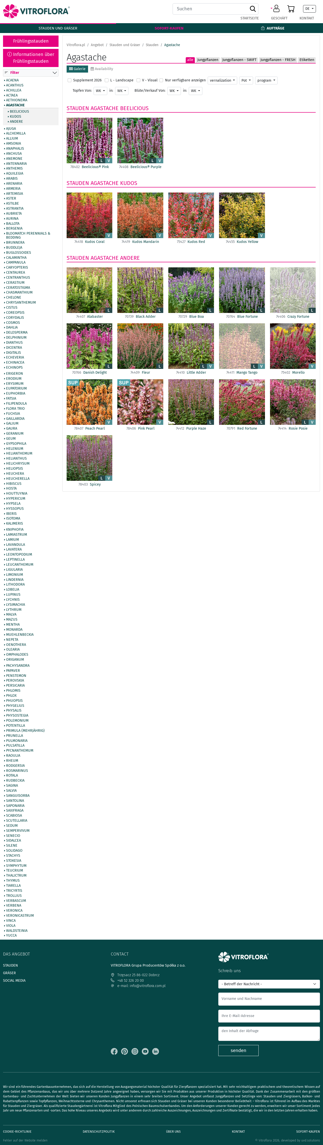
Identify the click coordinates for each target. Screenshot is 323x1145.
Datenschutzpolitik (99, 1131)
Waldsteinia (17, 931)
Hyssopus (15, 509)
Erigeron (14, 374)
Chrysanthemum (21, 303)
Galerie (77, 69)
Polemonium (17, 721)
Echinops (14, 368)
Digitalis (13, 353)
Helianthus (16, 459)
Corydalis (15, 318)
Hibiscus (13, 484)
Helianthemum (19, 454)
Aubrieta (14, 214)
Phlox (11, 696)
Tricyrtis (14, 891)
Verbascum (16, 901)
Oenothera (16, 645)
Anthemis (14, 169)
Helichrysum (18, 464)
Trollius (14, 896)
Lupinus (13, 595)
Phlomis (13, 691)
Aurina (12, 219)
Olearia (13, 650)
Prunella (14, 736)
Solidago (14, 851)
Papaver (13, 671)
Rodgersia (15, 766)
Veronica (14, 911)
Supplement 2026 (87, 80)
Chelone (13, 298)
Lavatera (14, 550)
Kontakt (307, 18)
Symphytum (16, 866)
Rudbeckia (15, 781)
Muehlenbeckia (20, 635)
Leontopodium (19, 555)
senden (238, 1050)
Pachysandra (18, 666)
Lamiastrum (16, 535)
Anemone (14, 159)
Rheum (12, 761)
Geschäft (279, 18)
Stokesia (13, 861)
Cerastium (15, 283)
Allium (12, 139)
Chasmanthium (19, 293)
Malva (11, 615)
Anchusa (14, 154)
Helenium (14, 449)
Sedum (12, 826)
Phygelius (15, 706)
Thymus (13, 881)
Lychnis (13, 600)
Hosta (11, 489)
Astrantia (14, 209)
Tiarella (13, 886)
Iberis (11, 514)
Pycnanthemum (19, 751)
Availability (102, 69)
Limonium (14, 575)
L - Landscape (121, 80)
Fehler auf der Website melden (25, 1140)
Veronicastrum (20, 916)
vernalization (221, 80)
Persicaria (15, 686)
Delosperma (17, 333)
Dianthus (14, 343)
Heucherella (18, 479)
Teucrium (14, 871)
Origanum (15, 660)
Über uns (173, 1131)
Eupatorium (16, 389)
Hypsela (13, 504)
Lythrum (13, 610)
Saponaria (15, 806)
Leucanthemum (19, 565)
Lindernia (14, 580)
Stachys (13, 856)
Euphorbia (15, 394)
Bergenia (14, 229)
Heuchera (15, 474)
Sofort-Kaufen (169, 28)
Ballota (12, 224)
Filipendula (16, 404)
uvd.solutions (310, 1140)
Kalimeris (14, 524)
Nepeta (12, 640)
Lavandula (15, 545)
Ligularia (14, 570)
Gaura (11, 429)
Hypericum (15, 499)
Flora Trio (15, 409)
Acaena (12, 80)
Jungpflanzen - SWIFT (239, 60)
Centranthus (18, 278)
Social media (14, 980)
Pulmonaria (17, 741)
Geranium (14, 434)
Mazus (11, 620)
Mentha (13, 625)
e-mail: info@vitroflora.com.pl (138, 986)
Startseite (249, 18)
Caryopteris (17, 268)
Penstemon (16, 676)
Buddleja (14, 248)
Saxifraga (14, 811)
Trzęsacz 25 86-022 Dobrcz (135, 975)
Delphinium (16, 338)
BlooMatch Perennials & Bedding (28, 236)
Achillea (13, 90)
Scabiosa (14, 816)
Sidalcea (13, 841)
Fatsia (11, 399)
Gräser (9, 973)
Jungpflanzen (207, 60)
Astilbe (12, 204)
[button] (276, 9)
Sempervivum (18, 831)
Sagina (12, 786)
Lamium (12, 540)
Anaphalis (15, 149)
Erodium (13, 379)
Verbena (13, 906)
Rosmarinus (17, 771)
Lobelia (12, 590)
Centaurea (15, 273)
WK (99, 91)
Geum (11, 439)
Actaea (12, 95)
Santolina (15, 801)
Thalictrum (16, 876)
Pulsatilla (15, 746)
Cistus (11, 308)
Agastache (15, 106)
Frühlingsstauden (31, 41)
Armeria (13, 189)
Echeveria (15, 358)
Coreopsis (15, 313)
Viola (10, 926)
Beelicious (19, 112)
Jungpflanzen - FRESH (277, 60)
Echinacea (15, 363)
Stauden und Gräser (58, 28)
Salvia (11, 791)
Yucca (11, 936)
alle (190, 60)
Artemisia (14, 194)
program (264, 80)
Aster (11, 199)
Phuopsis (14, 701)
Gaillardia (15, 419)
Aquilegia (14, 174)
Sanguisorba (18, 796)
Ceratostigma (18, 288)
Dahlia (12, 328)
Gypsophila (16, 444)
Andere (16, 122)
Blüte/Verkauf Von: (149, 90)
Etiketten (307, 60)
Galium (12, 424)
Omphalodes (17, 655)
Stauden (78, 108)
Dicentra (14, 348)
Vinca (11, 921)
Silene (11, 846)
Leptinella (15, 560)
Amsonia (13, 144)
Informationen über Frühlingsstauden (30, 58)
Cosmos (13, 323)
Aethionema (16, 101)
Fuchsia (13, 414)
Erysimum (14, 384)
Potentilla (15, 726)
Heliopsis (14, 469)
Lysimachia (15, 605)
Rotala (12, 776)
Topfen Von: (82, 90)
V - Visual (149, 80)
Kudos (15, 117)
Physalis (13, 711)
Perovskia (15, 681)
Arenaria (14, 184)
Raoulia (13, 756)
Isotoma (13, 519)
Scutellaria (16, 821)
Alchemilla (15, 134)
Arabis (12, 179)
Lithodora (15, 585)
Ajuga (11, 129)
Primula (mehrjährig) (25, 731)
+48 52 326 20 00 (127, 980)
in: (111, 90)
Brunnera (15, 243)
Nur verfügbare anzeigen (185, 80)
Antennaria (16, 164)
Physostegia (17, 716)
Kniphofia (14, 530)
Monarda (14, 630)
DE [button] (308, 9)
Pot (244, 80)
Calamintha (16, 258)
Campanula (15, 263)
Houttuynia (16, 494)
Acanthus (14, 85)
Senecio (13, 836)
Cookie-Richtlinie (17, 1131)
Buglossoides (18, 253)
